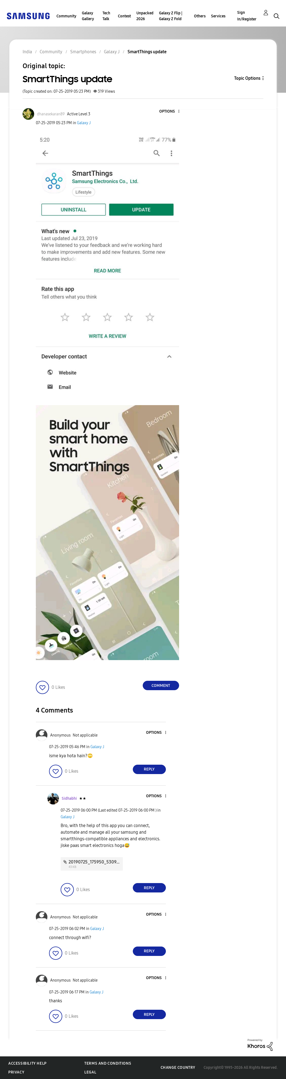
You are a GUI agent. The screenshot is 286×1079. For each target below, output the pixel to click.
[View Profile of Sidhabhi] (69, 798)
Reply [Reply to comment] (149, 769)
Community (66, 16)
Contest (124, 16)
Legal (90, 1072)
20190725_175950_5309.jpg (96, 862)
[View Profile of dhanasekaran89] (51, 114)
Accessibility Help (27, 1063)
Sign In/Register (247, 16)
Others (200, 16)
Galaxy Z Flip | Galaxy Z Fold (170, 16)
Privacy (16, 1072)
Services (218, 16)
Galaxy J (84, 123)
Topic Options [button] (247, 78)
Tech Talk (106, 16)
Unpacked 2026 (144, 16)
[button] (169, 111)
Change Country (178, 1067)
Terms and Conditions (107, 1063)
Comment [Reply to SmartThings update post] (161, 685)
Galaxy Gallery (88, 16)
